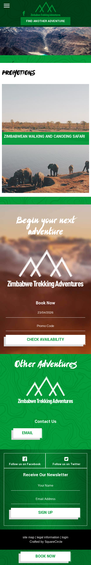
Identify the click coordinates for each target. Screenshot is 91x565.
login (65, 537)
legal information (48, 537)
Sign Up (45, 512)
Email (27, 433)
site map (28, 537)
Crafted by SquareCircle (46, 541)
